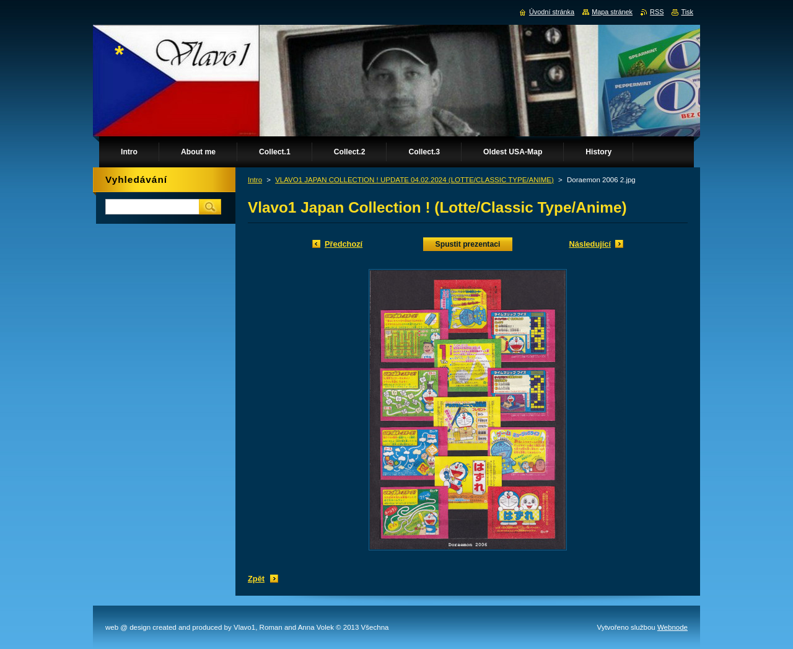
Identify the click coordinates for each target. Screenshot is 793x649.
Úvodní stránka (551, 11)
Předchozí (343, 244)
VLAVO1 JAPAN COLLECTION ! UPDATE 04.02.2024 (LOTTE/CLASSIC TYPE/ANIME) (414, 179)
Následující (590, 244)
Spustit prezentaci (468, 244)
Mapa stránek (612, 11)
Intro (255, 179)
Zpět (256, 578)
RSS (657, 11)
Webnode (672, 627)
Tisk (687, 11)
